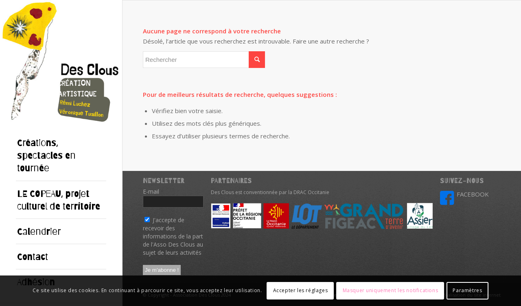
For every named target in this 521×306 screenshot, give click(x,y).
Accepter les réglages (300, 290)
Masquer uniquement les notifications (390, 290)
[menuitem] (61, 155)
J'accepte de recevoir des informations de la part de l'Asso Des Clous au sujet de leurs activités (173, 236)
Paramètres (467, 290)
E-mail (153, 191)
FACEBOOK (473, 194)
